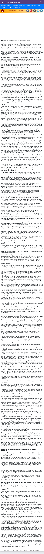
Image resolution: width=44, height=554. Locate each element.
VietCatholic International (10, 2)
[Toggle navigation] (40, 2)
